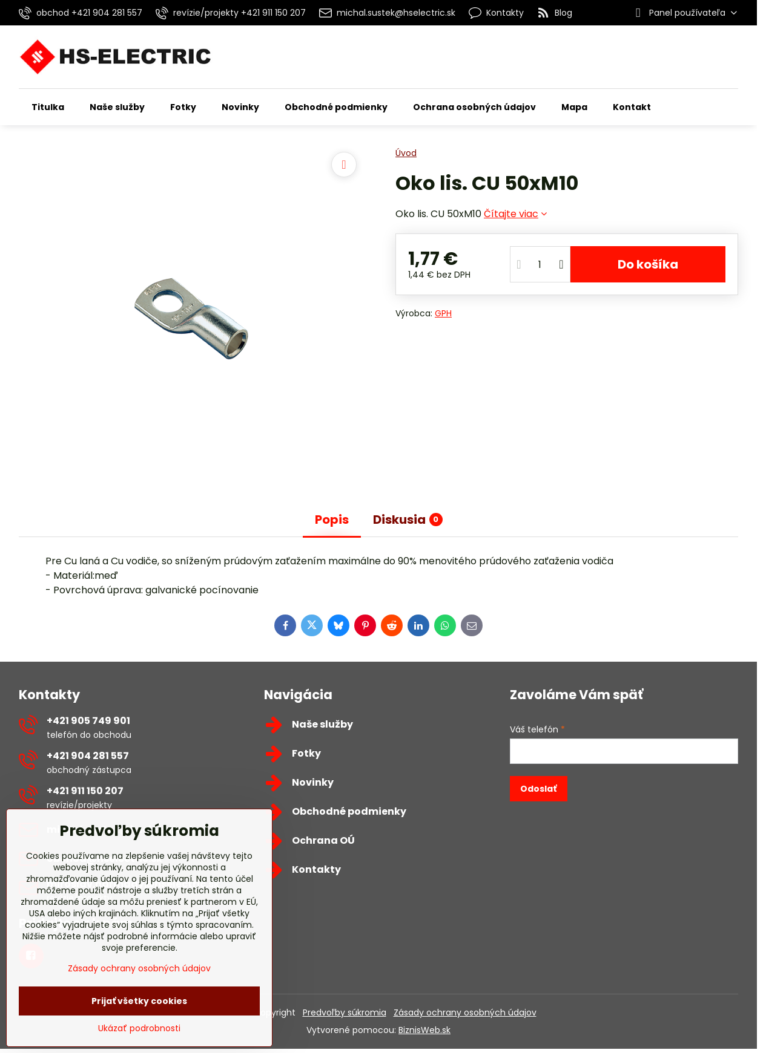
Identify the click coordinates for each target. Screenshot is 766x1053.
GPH (443, 313)
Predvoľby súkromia (344, 1012)
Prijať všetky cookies (139, 1001)
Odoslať (538, 789)
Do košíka (648, 264)
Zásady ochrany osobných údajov (465, 1012)
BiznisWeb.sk (424, 1030)
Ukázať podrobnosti (139, 1028)
